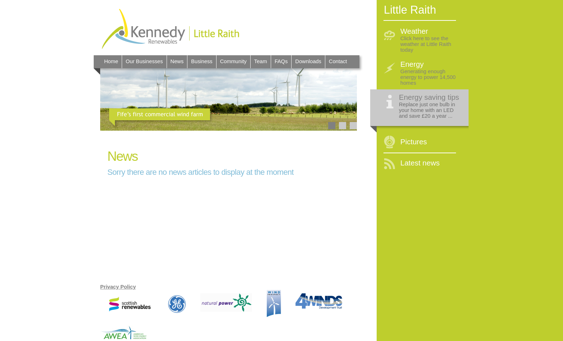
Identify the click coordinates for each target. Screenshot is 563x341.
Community (233, 61)
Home (111, 61)
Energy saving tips (429, 97)
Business (201, 61)
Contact (338, 61)
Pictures (413, 141)
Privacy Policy (118, 287)
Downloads (308, 61)
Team (260, 61)
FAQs (281, 61)
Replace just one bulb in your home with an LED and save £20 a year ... (427, 110)
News (177, 61)
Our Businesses (144, 61)
